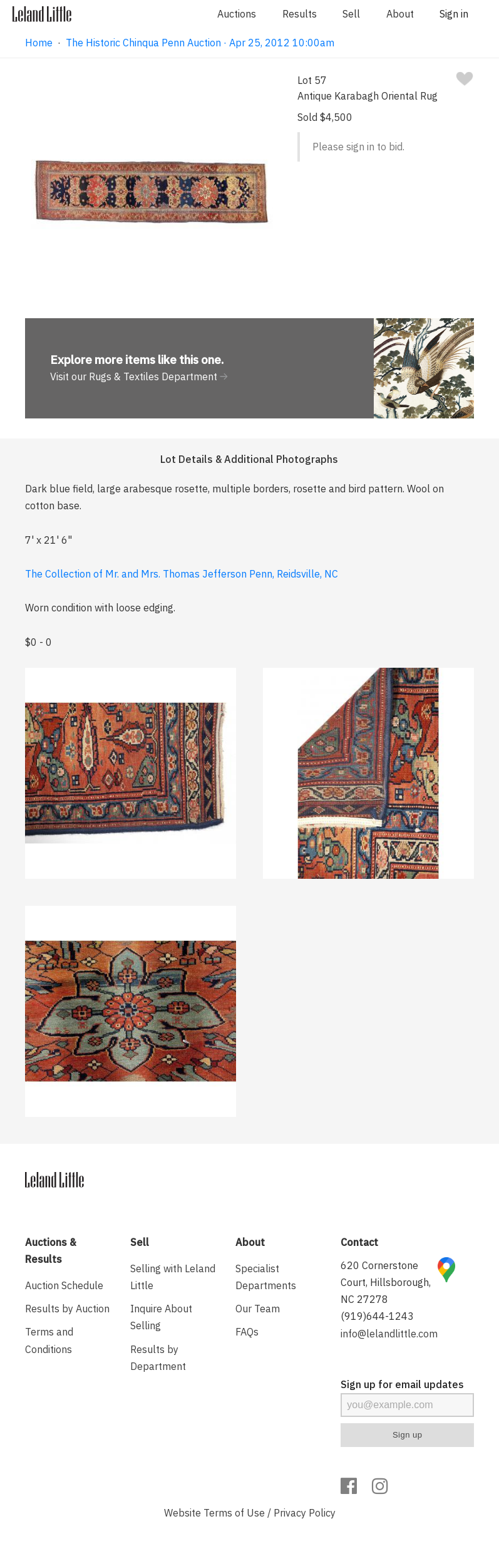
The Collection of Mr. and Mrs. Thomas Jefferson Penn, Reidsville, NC (181, 574)
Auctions (236, 14)
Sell (351, 14)
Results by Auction (67, 1308)
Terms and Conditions (49, 1340)
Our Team (257, 1308)
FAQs (247, 1331)
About (400, 14)
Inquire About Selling (161, 1317)
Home (39, 42)
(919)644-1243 (377, 1316)
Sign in (454, 14)
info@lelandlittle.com (389, 1333)
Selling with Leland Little (172, 1277)
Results (299, 14)
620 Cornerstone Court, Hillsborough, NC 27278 (386, 1282)
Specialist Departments (265, 1277)
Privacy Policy (305, 1513)
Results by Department (158, 1357)
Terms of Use (234, 1513)
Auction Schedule (64, 1285)
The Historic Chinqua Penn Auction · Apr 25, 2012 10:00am (200, 42)
